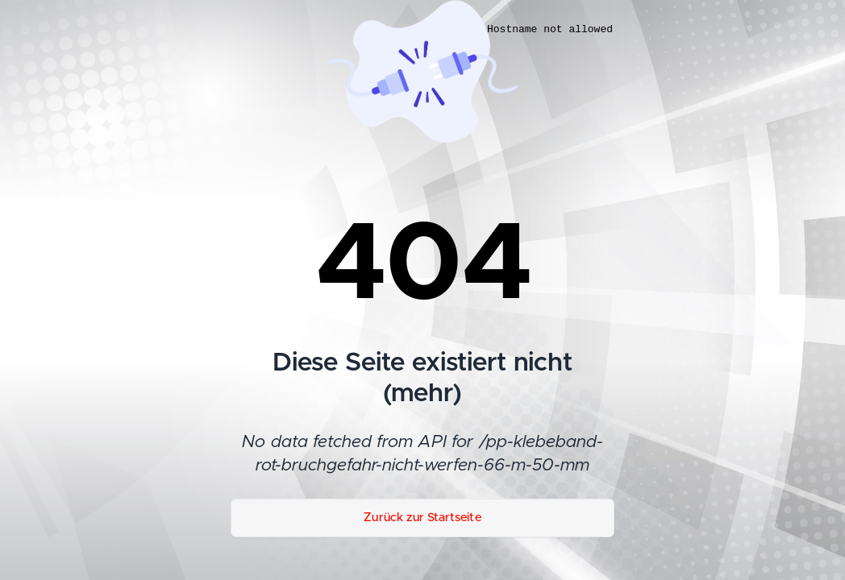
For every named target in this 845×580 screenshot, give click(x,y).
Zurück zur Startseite (422, 518)
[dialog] (663, 296)
